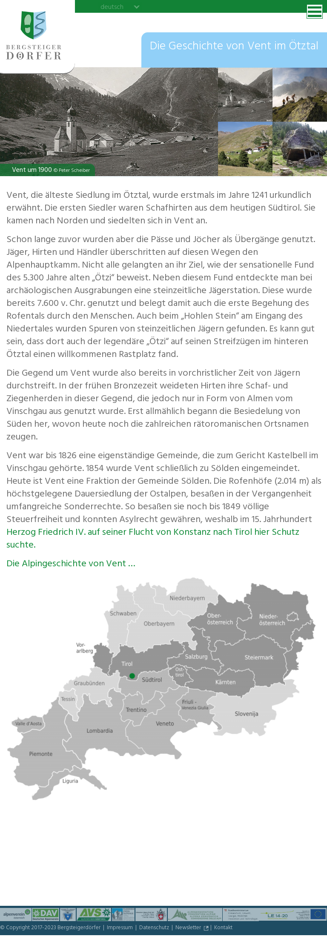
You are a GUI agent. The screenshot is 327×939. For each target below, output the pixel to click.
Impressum (120, 928)
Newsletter (188, 928)
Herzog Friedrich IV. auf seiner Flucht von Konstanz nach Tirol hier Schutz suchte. (152, 539)
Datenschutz (154, 928)
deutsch (111, 6)
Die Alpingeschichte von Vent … (70, 565)
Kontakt (223, 928)
